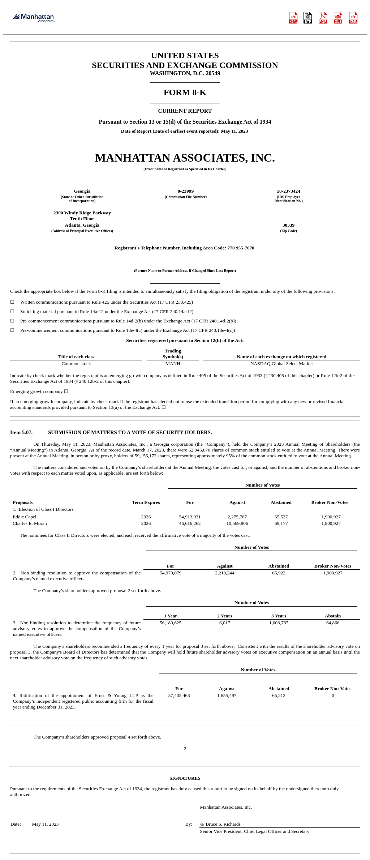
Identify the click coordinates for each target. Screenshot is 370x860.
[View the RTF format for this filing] (308, 18)
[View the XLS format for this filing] (338, 18)
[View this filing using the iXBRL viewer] (293, 18)
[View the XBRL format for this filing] (353, 18)
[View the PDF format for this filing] (323, 18)
